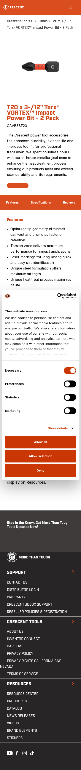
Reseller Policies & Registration (37, 612)
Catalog (14, 708)
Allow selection (40, 456)
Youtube (8, 752)
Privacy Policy (20, 653)
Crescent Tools (18, 21)
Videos (13, 723)
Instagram (24, 752)
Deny (40, 470)
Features (12, 202)
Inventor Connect (23, 639)
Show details (58, 428)
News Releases (21, 716)
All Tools (41, 21)
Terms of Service (22, 674)
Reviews (69, 202)
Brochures (17, 701)
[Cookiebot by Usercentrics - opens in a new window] (57, 296)
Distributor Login (23, 590)
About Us (15, 631)
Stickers (15, 738)
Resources (19, 684)
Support (16, 572)
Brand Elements (22, 730)
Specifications (41, 202)
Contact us (17, 582)
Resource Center (22, 694)
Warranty (16, 597)
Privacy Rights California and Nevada (31, 663)
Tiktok (32, 752)
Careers (14, 646)
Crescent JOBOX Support (29, 604)
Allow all (40, 442)
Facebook (16, 752)
